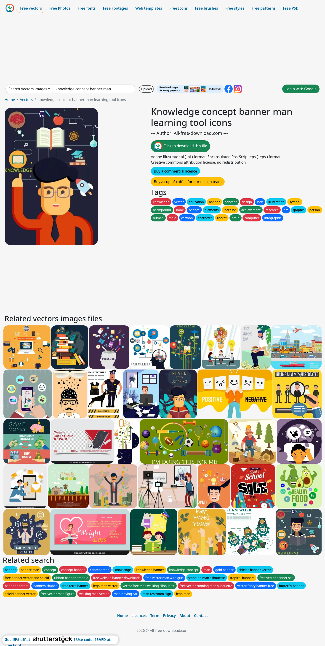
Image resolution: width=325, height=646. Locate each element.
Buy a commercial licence (175, 171)
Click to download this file (180, 146)
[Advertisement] (162, 49)
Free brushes (206, 8)
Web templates (148, 8)
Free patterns (264, 8)
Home (10, 99)
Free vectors (31, 8)
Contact (201, 615)
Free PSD (290, 8)
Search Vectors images (27, 88)
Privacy (169, 615)
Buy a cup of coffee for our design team (188, 181)
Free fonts (87, 8)
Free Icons (178, 8)
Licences (139, 615)
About (184, 615)
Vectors (26, 99)
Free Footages (115, 8)
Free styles (234, 8)
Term (154, 615)
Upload (146, 89)
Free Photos (59, 8)
